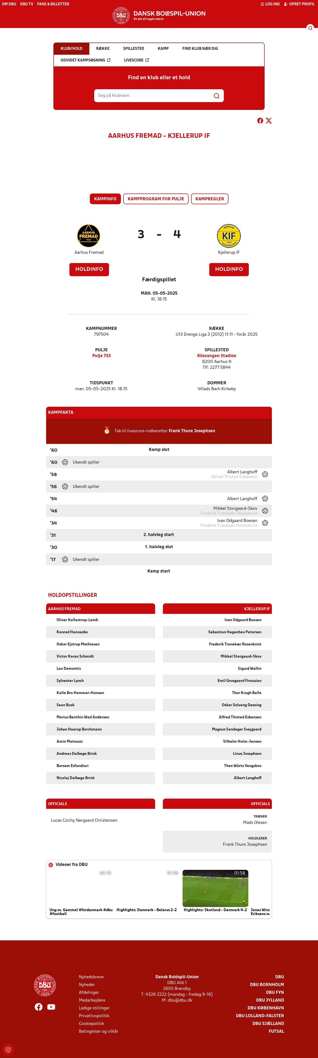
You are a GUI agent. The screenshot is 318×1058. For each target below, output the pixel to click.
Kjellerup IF (229, 253)
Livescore (136, 60)
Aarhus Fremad (89, 253)
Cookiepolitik (91, 1024)
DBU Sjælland (268, 1024)
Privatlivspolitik (94, 1016)
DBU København (266, 1008)
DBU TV (26, 4)
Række (216, 329)
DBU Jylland (270, 1000)
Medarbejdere (92, 1000)
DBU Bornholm (267, 985)
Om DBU (9, 4)
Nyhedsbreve (91, 977)
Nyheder (87, 985)
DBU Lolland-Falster (260, 1016)
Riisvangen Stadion (216, 356)
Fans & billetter (53, 4)
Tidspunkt (101, 383)
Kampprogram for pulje (156, 199)
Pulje (101, 350)
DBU (279, 977)
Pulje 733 (101, 356)
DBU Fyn (275, 992)
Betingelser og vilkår (98, 1031)
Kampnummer (101, 329)
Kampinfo (105, 199)
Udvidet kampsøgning (85, 60)
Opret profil (299, 4)
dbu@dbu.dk (180, 1000)
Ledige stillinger (94, 1008)
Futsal (276, 1031)
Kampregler (209, 199)
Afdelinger (89, 992)
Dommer (216, 383)
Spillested (217, 350)
